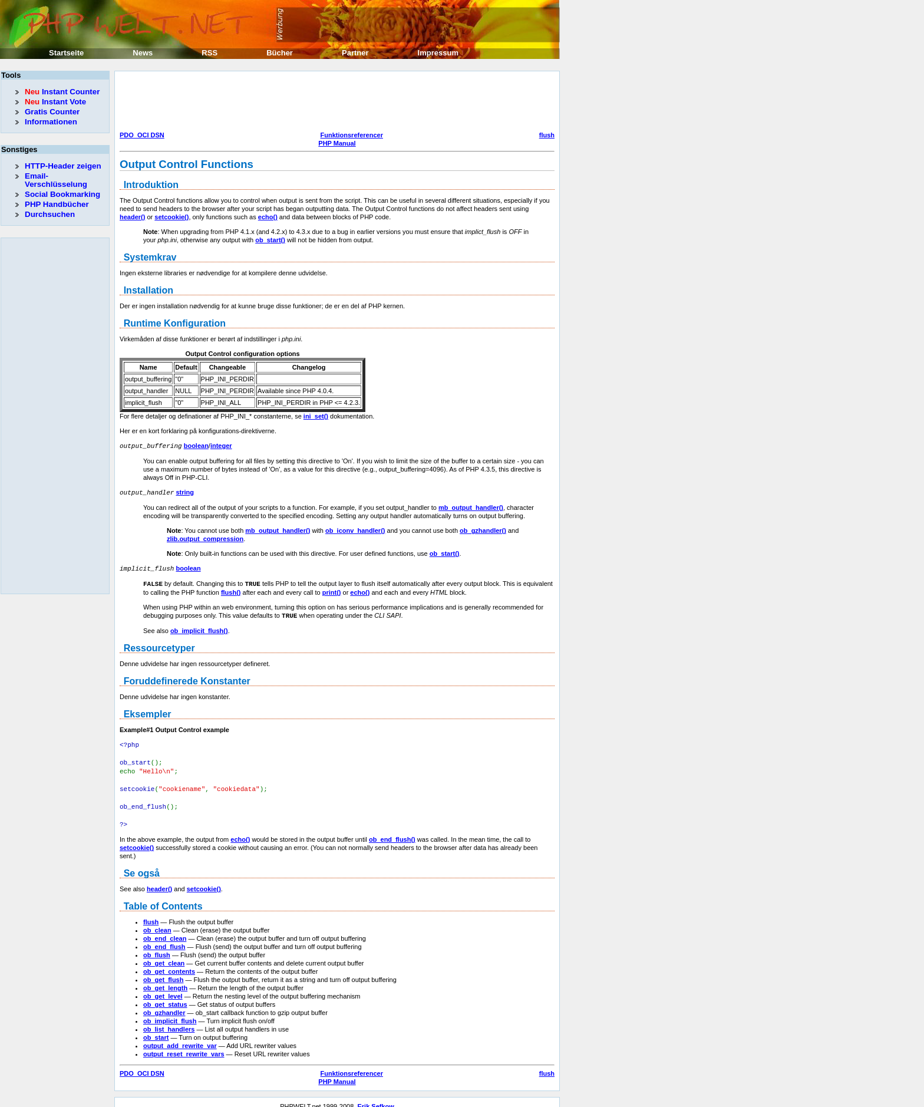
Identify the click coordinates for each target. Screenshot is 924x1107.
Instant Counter (62, 91)
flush (547, 135)
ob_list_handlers (168, 1020)
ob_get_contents (169, 962)
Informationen (51, 121)
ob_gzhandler (164, 1003)
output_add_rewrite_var (180, 1036)
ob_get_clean (163, 954)
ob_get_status (165, 995)
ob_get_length (165, 979)
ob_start (156, 1028)
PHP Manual (336, 143)
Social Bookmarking (62, 194)
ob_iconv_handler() (355, 529)
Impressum (438, 52)
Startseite (66, 52)
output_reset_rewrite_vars (184, 1045)
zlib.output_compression (205, 537)
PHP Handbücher (57, 204)
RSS (209, 52)
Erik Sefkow (375, 1097)
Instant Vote (55, 101)
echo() (268, 216)
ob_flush (156, 946)
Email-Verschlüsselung (56, 180)
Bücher (279, 52)
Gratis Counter (52, 111)
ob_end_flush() (392, 830)
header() (132, 216)
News (143, 52)
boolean (196, 445)
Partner (355, 52)
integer (221, 445)
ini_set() (315, 416)
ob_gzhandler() (483, 529)
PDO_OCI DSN (142, 135)
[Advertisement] (334, 102)
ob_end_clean (164, 929)
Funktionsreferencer (352, 135)
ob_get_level (163, 987)
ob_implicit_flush (169, 1012)
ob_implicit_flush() (199, 627)
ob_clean (157, 921)
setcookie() (171, 216)
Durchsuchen (50, 214)
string (185, 491)
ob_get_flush (163, 970)
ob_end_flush (164, 937)
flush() (231, 590)
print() (331, 590)
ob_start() (270, 239)
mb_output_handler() (470, 506)
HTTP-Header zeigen (63, 166)
